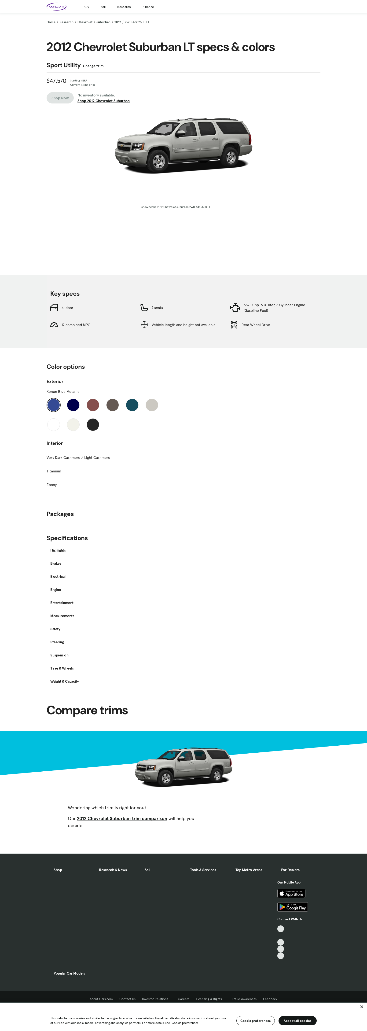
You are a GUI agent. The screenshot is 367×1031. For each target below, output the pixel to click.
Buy (86, 7)
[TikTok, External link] (280, 928)
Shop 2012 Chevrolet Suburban (103, 100)
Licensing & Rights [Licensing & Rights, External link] (210, 999)
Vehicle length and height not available (184, 324)
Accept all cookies (298, 1021)
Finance (148, 7)
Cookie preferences (255, 1021)
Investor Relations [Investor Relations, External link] (156, 999)
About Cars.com (101, 999)
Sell (103, 7)
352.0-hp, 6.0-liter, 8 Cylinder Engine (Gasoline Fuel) (274, 307)
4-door (67, 307)
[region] (183, 1016)
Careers (183, 999)
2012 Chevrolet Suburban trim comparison (122, 818)
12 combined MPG (76, 324)
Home (51, 22)
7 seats (157, 307)
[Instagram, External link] (280, 949)
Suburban (103, 22)
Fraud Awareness (244, 999)
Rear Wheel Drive (256, 324)
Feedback (270, 999)
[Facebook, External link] (280, 935)
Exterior (55, 381)
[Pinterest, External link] (280, 955)
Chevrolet (84, 22)
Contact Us (127, 999)
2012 (117, 22)
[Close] (362, 1007)
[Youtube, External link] (280, 942)
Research (124, 7)
